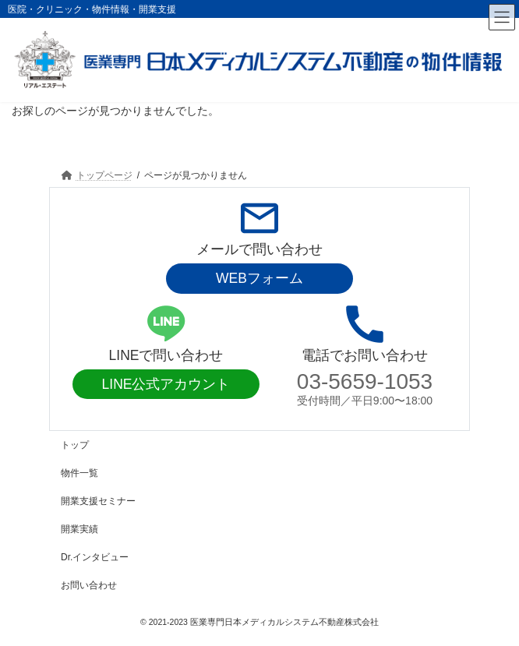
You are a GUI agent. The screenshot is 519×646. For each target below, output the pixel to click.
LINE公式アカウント (166, 384)
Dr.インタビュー (95, 557)
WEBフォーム (259, 278)
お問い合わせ (89, 585)
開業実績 (79, 529)
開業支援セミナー (98, 501)
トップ (75, 444)
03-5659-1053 (364, 381)
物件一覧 (79, 473)
